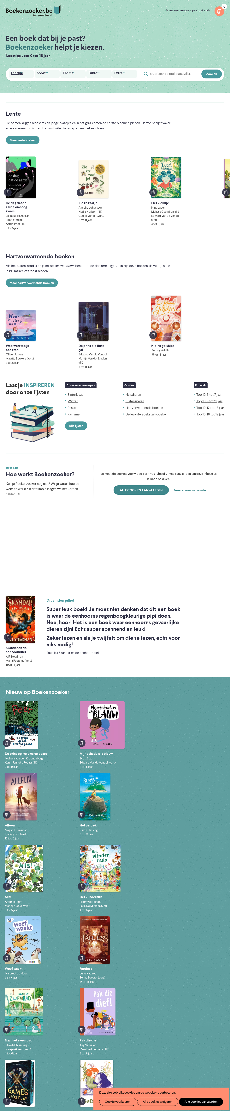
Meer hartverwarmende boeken (32, 277)
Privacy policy (214, 1019)
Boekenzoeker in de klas (97, 1026)
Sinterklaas (75, 384)
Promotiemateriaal (93, 1045)
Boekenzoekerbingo (94, 1039)
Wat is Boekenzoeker (95, 1020)
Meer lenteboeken (23, 140)
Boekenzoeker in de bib (96, 1032)
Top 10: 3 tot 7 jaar (209, 384)
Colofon (135, 1045)
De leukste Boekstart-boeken (147, 404)
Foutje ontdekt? (140, 1020)
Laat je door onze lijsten (30, 378)
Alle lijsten (76, 416)
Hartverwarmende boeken (144, 397)
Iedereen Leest (136, 1063)
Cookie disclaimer (212, 1024)
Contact (135, 1051)
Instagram (220, 1036)
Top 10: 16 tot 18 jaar (210, 404)
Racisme (74, 404)
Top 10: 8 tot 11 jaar (209, 391)
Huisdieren (133, 384)
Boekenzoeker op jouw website (151, 1026)
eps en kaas (178, 1079)
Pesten (72, 397)
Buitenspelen (135, 391)
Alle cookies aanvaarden (141, 480)
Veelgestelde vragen (94, 1051)
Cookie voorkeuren (116, 1102)
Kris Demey (143, 1079)
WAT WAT (115, 1073)
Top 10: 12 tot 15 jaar (210, 397)
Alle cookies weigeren (153, 1102)
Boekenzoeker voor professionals (188, 10)
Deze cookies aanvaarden (190, 480)
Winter (73, 391)
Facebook (215, 1036)
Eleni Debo (109, 1079)
